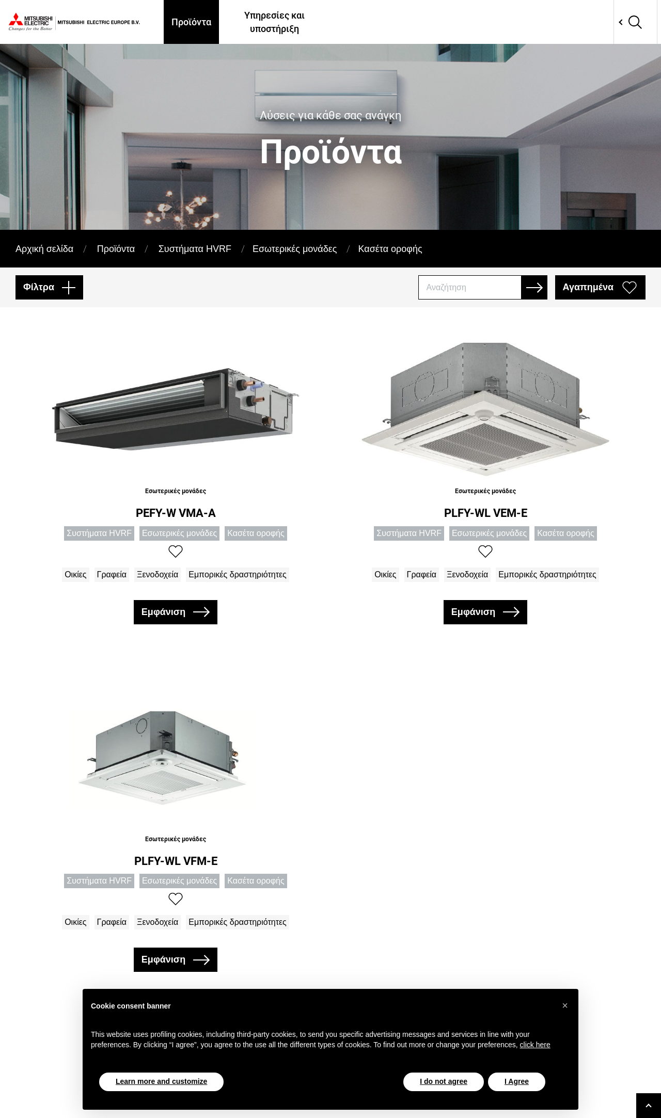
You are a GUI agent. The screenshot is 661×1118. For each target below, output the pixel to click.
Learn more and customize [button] (161, 1081)
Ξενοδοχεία (157, 574)
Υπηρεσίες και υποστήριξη (274, 22)
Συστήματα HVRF (195, 249)
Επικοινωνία (549, 22)
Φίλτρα (38, 287)
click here (535, 1045)
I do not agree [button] (443, 1081)
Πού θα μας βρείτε (370, 22)
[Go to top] (648, 1105)
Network (600, 22)
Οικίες (75, 574)
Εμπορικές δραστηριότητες (237, 574)
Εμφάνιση (163, 612)
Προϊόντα (191, 22)
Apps (496, 22)
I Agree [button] (517, 1081)
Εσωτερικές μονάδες (295, 249)
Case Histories (445, 22)
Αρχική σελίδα (44, 249)
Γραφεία (112, 574)
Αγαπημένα (588, 287)
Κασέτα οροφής (390, 249)
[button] (565, 1005)
